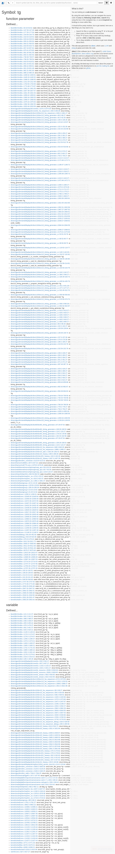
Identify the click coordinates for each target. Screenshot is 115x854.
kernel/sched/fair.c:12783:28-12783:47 (24, 566)
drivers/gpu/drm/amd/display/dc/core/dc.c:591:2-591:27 (30, 661)
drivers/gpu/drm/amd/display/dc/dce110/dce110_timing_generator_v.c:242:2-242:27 (40, 272)
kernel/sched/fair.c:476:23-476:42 (22, 539)
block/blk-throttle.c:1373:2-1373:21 (23, 641)
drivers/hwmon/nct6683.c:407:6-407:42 (24, 463)
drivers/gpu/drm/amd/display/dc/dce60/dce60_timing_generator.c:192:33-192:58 (38, 436)
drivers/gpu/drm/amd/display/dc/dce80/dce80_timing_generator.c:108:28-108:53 (38, 443)
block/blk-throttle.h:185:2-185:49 (22, 659)
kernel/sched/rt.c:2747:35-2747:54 (22, 582)
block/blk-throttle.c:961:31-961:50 (22, 70)
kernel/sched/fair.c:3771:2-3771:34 (23, 843)
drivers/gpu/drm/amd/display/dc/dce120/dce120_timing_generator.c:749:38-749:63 (39, 400)
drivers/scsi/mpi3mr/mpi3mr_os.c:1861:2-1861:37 (28, 481)
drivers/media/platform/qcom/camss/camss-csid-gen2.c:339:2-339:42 (35, 782)
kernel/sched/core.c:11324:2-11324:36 (24, 836)
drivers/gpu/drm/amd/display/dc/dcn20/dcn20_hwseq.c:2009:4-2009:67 (35, 733)
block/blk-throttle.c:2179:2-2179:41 (23, 654)
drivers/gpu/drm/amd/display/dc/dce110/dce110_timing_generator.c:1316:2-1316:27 (40, 171)
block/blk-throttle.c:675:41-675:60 (22, 50)
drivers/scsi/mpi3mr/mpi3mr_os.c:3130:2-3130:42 (28, 796)
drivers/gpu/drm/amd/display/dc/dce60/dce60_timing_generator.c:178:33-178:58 (38, 434)
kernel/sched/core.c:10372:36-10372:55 (24, 501)
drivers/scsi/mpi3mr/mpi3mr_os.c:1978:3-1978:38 (28, 793)
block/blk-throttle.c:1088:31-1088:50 (23, 79)
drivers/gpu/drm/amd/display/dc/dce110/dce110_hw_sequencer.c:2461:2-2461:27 (39, 113)
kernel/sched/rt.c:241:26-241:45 (22, 577)
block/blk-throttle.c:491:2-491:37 (22, 627)
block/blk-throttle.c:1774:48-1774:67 (23, 86)
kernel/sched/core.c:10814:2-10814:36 (24, 825)
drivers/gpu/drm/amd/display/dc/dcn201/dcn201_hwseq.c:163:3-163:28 (35, 456)
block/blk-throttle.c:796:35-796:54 (22, 59)
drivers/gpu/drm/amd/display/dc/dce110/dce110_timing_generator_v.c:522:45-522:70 (40, 290)
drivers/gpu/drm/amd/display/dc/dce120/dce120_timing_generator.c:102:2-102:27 (39, 326)
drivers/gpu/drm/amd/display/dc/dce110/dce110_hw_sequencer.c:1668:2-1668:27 (39, 684)
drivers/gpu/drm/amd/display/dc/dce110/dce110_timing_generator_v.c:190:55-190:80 (40, 259)
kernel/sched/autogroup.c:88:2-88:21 (23, 800)
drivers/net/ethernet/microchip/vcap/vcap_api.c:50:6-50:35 (31, 467)
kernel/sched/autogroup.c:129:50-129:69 (25, 485)
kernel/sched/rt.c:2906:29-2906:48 (22, 593)
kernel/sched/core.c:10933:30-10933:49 (24, 514)
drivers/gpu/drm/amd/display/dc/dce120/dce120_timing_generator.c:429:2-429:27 (39, 369)
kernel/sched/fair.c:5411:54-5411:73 (23, 541)
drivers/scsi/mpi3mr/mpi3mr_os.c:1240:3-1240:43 (28, 791)
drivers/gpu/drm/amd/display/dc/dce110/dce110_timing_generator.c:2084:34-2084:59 (40, 225)
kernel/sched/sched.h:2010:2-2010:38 (24, 849)
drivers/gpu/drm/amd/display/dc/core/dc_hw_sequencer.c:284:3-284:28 (35, 111)
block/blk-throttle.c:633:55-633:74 (22, 46)
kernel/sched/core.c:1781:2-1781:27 (23, 802)
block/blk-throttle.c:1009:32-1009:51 (23, 75)
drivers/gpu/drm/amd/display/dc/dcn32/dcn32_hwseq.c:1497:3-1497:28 (35, 458)
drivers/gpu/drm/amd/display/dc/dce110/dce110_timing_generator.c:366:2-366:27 (39, 138)
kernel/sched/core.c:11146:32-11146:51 (24, 532)
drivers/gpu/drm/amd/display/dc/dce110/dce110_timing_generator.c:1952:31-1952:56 (40, 207)
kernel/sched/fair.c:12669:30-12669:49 (24, 557)
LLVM (107, 46)
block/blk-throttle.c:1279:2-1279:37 (23, 636)
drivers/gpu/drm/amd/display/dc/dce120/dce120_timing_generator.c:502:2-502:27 (39, 373)
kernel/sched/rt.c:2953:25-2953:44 (22, 600)
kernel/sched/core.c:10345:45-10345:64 (24, 496)
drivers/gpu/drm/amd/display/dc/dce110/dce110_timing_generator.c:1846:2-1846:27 (40, 196)
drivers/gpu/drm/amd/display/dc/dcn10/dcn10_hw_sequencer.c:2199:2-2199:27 (38, 704)
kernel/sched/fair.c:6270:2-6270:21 (23, 845)
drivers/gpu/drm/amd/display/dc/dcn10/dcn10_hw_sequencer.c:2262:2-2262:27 (38, 706)
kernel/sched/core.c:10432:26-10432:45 (24, 505)
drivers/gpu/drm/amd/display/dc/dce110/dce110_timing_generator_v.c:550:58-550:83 (40, 295)
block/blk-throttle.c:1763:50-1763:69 (23, 84)
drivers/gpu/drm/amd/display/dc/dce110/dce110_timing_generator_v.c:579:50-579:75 (40, 299)
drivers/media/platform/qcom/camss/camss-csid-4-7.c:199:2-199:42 (34, 780)
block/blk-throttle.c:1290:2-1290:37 (23, 639)
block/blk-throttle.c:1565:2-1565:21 (23, 645)
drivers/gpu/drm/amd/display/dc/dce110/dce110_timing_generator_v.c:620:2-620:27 (40, 313)
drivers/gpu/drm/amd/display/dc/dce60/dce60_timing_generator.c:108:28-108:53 (38, 429)
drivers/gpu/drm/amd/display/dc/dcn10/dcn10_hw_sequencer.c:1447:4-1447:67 (38, 701)
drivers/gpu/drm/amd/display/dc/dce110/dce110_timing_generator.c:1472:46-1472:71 (40, 180)
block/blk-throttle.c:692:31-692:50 (22, 55)
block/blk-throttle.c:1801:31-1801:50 (23, 88)
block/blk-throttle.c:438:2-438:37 (22, 621)
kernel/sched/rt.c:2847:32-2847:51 (22, 588)
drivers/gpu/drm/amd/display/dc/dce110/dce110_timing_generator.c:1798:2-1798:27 (40, 194)
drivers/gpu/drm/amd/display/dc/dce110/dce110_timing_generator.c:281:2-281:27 (39, 135)
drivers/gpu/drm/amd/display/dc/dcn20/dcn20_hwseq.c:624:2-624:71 (34, 726)
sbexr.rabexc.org (87, 53)
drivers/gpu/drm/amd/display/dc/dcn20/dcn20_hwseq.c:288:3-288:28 (34, 454)
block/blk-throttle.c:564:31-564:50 (22, 44)
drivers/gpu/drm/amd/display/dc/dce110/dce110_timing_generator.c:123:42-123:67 (39, 122)
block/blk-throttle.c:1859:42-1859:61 (23, 95)
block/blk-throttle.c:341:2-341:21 (22, 616)
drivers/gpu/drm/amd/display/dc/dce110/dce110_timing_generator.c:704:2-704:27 (39, 156)
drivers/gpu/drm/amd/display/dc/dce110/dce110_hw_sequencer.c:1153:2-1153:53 (39, 681)
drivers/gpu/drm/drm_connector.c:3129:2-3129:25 (28, 769)
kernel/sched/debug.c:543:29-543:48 (23, 537)
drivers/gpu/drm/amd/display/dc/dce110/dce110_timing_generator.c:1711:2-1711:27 (40, 189)
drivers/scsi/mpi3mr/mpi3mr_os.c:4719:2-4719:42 (28, 798)
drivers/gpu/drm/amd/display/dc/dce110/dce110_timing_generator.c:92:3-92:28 (38, 117)
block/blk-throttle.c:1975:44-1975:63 (23, 102)
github (88, 68)
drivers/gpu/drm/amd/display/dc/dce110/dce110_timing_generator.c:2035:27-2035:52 (40, 218)
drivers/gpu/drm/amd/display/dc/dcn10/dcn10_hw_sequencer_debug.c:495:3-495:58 (40, 724)
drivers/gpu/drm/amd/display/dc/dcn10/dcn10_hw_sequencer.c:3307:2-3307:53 (38, 713)
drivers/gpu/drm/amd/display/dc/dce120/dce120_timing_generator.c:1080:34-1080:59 (40, 413)
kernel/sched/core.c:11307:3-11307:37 (24, 834)
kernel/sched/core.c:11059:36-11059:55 (24, 528)
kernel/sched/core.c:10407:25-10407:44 (24, 503)
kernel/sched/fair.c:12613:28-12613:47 (24, 552)
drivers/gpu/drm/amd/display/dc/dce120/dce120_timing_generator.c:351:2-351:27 (39, 360)
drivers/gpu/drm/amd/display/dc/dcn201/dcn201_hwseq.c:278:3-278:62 (35, 753)
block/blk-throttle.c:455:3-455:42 (22, 623)
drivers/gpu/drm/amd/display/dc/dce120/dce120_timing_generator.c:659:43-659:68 (39, 382)
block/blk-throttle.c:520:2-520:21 (22, 630)
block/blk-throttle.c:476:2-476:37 (22, 625)
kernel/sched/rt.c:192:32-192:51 (22, 570)
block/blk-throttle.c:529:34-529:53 (22, 39)
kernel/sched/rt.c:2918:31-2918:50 (22, 595)
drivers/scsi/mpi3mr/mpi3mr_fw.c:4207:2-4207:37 (28, 789)
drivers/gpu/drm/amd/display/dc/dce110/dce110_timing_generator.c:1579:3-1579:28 (40, 187)
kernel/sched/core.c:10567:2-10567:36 (24, 814)
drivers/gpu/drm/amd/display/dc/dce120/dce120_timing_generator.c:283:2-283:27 (39, 355)
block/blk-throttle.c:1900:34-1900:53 (23, 97)
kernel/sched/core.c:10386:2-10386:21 (24, 807)
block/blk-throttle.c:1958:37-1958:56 (23, 100)
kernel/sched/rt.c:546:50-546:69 (22, 579)
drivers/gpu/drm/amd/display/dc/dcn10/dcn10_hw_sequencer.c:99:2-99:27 (36, 690)
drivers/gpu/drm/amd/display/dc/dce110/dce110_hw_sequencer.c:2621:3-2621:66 (39, 686)
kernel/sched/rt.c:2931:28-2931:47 (22, 597)
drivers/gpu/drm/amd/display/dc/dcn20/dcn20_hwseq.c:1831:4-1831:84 (35, 728)
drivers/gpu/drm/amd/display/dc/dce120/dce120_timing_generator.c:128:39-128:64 (39, 328)
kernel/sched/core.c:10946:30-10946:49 (24, 517)
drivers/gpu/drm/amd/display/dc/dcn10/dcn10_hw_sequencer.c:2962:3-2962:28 (38, 708)
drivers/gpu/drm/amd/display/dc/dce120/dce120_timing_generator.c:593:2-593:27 (39, 378)
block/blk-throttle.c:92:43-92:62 (21, 28)
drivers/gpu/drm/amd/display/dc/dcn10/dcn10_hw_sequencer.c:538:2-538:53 (37, 695)
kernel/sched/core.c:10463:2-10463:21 (24, 809)
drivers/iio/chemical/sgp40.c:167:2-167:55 (25, 775)
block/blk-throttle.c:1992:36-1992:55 (23, 104)
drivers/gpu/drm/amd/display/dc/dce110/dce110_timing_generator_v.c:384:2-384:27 (40, 274)
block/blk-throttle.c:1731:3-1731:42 (23, 648)
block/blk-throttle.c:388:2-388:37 (22, 618)
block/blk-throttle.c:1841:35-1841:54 (23, 93)
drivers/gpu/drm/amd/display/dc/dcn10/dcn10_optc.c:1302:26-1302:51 (35, 452)
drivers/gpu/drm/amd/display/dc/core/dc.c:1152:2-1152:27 (31, 666)
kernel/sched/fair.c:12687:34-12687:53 (24, 559)
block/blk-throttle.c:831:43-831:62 (22, 64)
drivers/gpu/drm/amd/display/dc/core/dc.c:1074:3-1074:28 (31, 109)
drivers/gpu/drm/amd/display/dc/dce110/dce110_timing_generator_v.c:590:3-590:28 (40, 304)
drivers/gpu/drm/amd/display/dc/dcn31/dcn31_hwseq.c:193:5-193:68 (34, 762)
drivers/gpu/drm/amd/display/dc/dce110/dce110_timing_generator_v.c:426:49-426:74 (40, 277)
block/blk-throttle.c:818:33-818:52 (22, 61)
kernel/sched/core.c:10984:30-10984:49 (24, 523)
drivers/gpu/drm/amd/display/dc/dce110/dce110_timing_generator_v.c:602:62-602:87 (40, 306)
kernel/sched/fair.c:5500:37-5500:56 (23, 543)
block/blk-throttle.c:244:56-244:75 (22, 35)
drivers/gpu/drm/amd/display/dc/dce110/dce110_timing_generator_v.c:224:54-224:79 (40, 268)
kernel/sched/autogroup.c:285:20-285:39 (25, 487)
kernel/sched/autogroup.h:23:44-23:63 (24, 490)
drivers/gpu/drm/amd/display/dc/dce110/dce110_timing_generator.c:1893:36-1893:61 (40, 198)
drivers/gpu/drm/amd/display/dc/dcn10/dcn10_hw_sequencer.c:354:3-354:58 (37, 692)
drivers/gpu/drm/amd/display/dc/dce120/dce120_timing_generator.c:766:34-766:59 (39, 404)
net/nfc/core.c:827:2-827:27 (20, 852)
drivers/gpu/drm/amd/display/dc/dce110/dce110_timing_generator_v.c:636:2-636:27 (40, 317)
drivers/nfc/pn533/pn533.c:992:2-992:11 (25, 787)
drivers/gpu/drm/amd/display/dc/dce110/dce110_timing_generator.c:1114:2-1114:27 (40, 158)
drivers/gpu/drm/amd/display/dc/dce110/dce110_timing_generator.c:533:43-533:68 (39, 147)
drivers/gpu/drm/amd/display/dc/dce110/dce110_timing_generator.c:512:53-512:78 (39, 142)
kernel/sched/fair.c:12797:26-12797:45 (24, 568)
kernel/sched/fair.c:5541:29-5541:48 (23, 548)
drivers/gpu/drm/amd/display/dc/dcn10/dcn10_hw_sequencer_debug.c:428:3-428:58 (40, 722)
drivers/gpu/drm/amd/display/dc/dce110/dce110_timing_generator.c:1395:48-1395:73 (40, 174)
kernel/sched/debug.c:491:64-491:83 (23, 535)
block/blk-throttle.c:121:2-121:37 (22, 614)
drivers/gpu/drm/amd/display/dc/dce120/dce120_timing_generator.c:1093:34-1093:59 (40, 418)
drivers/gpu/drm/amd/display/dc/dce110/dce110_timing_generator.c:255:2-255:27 (39, 133)
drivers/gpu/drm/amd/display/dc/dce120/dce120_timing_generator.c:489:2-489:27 (39, 371)
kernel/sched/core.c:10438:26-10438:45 (24, 508)
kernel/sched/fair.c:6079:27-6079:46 (23, 550)
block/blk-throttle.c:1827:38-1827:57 (23, 91)
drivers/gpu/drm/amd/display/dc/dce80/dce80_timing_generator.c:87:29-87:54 (38, 438)
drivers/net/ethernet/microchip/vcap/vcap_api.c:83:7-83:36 (31, 469)
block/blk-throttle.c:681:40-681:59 (22, 52)
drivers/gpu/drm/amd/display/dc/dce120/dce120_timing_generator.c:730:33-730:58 (39, 398)
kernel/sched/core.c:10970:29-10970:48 (24, 521)
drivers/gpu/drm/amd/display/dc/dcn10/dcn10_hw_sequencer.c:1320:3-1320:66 (38, 697)
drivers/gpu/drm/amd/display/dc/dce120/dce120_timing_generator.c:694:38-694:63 (39, 391)
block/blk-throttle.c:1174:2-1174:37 (23, 634)
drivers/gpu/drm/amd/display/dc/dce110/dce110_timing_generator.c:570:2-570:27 (39, 151)
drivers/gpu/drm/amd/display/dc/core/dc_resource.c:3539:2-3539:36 (34, 670)
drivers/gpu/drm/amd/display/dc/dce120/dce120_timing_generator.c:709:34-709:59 (39, 396)
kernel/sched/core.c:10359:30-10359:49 (24, 499)
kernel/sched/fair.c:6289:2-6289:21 (23, 847)
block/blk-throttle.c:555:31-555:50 (22, 41)
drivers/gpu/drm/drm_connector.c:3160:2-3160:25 (28, 771)
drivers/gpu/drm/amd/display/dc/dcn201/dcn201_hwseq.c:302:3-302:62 (35, 755)
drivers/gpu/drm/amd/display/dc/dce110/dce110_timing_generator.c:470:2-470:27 (39, 140)
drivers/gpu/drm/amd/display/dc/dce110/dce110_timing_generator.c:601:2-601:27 (39, 153)
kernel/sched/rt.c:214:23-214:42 (22, 575)
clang (73, 48)
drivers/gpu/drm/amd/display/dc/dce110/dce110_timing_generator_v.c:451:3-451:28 (40, 286)
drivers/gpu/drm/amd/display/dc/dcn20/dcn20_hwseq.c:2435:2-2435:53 (35, 735)
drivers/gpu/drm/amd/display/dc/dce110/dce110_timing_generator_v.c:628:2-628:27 (40, 315)
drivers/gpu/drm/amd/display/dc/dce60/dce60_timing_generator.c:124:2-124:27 (38, 431)
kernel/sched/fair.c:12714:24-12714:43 (24, 561)
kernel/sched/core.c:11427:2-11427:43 (24, 840)
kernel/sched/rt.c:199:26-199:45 (22, 573)
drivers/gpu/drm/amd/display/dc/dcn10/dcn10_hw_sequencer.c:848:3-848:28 (37, 447)
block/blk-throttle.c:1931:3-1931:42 (23, 652)
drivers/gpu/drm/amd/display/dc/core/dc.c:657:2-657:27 (30, 663)
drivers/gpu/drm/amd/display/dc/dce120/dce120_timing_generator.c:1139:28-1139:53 (40, 420)
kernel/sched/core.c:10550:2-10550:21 (24, 811)
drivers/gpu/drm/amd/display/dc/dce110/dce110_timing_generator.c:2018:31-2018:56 (40, 216)
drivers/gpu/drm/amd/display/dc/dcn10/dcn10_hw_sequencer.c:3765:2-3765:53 (38, 717)
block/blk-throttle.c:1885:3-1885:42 (23, 650)
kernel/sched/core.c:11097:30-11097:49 (24, 530)
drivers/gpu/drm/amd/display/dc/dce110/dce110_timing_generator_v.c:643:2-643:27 (40, 319)
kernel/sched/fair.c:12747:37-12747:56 (24, 564)
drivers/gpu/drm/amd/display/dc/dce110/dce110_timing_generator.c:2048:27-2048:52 (40, 221)
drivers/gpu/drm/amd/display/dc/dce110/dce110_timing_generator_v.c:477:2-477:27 (40, 288)
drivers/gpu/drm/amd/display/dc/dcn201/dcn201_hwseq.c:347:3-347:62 (35, 760)
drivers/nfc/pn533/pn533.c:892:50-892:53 (25, 474)
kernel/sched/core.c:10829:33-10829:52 (24, 510)
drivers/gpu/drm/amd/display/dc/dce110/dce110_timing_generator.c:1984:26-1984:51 (40, 212)
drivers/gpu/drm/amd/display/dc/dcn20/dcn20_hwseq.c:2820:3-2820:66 (35, 742)
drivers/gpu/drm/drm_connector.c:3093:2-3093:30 (28, 766)
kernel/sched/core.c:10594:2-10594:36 (24, 818)
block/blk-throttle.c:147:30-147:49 (22, 30)
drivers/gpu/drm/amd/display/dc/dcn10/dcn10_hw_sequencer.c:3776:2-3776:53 (38, 719)
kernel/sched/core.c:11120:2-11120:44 (24, 827)
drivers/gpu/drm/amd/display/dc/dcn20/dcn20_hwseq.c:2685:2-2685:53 (35, 737)
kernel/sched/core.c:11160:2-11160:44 (24, 829)
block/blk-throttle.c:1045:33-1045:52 (23, 77)
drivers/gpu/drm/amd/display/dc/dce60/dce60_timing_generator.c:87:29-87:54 (38, 425)
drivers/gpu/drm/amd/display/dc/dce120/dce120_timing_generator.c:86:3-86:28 (38, 324)
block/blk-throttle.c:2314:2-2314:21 (23, 657)
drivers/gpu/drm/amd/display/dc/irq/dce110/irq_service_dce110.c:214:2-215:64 (38, 764)
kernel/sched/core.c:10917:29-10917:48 (24, 512)
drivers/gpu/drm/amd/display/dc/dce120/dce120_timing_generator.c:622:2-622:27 (39, 380)
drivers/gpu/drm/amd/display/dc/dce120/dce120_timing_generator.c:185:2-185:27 (39, 342)
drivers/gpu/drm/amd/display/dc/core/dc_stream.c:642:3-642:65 (33, 677)
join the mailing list (102, 66)
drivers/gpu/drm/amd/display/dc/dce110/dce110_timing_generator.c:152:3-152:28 (39, 126)
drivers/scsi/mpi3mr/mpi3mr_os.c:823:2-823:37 (27, 478)
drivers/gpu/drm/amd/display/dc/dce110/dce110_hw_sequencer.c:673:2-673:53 (38, 679)
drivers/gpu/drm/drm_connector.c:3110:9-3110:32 (28, 461)
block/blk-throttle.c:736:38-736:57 (22, 57)
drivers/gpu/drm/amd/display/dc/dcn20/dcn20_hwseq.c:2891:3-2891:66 (35, 749)
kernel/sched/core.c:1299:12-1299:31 (24, 494)
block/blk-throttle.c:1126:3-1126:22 (23, 632)
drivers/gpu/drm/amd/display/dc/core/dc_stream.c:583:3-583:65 (33, 675)
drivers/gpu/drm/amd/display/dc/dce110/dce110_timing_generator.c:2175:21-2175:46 (40, 232)
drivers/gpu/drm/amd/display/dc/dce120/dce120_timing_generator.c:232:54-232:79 (39, 348)
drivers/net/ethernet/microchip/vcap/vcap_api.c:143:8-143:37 (32, 472)
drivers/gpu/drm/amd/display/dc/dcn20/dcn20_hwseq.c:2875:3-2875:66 (35, 746)
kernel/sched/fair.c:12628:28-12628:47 (24, 555)
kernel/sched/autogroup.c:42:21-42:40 (24, 483)
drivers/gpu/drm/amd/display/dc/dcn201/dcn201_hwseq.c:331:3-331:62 (35, 757)
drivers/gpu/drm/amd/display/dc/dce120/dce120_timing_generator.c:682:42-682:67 (39, 387)
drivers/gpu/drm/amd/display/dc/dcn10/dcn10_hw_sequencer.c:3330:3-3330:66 (38, 715)
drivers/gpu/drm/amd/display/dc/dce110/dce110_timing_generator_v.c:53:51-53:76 (39, 234)
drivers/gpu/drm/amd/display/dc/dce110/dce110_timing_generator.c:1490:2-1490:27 (40, 185)
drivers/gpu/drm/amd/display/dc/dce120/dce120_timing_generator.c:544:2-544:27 (39, 375)
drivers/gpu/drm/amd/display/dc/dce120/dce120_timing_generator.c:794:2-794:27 (39, 409)
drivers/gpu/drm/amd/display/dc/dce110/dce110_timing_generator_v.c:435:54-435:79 (40, 281)
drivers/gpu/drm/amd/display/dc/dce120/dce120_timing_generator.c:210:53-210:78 (39, 344)
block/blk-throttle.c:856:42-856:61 (22, 66)
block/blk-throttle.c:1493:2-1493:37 (23, 643)
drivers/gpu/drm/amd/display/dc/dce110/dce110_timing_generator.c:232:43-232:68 (39, 129)
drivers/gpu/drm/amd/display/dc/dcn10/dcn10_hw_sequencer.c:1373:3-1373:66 (38, 699)
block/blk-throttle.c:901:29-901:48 (22, 68)
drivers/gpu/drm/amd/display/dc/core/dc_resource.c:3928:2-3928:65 (34, 672)
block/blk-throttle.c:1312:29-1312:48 (23, 82)
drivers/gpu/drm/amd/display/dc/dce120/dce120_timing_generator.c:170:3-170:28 (39, 339)
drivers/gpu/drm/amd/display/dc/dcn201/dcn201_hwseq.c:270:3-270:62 (35, 751)
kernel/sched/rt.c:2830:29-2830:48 (22, 586)
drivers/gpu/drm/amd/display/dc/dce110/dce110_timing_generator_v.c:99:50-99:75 (39, 243)
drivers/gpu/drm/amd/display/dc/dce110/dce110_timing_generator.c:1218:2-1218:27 (40, 169)
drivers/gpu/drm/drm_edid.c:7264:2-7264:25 (26, 773)
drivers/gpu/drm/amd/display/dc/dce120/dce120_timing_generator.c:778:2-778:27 (39, 407)
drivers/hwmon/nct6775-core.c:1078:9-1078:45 (27, 465)
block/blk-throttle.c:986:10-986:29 (22, 73)
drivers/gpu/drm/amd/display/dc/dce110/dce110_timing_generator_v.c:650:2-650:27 (40, 322)
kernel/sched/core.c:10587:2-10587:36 (24, 816)
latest (100, 3)
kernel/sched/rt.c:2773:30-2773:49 (22, 584)
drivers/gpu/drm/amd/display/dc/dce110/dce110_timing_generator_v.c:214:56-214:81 (40, 263)
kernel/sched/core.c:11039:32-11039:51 (24, 526)
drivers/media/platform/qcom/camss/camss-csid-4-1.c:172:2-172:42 (34, 778)
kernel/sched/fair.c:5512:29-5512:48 (23, 546)
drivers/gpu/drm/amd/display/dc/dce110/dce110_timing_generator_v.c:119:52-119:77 (40, 248)
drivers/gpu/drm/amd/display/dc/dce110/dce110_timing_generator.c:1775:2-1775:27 (40, 191)
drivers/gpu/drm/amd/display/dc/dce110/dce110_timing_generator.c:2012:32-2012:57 (40, 214)
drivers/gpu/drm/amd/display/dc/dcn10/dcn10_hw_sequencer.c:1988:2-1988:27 (38, 449)
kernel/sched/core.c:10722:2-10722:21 (24, 820)
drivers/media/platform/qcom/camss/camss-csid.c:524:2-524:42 (33, 784)
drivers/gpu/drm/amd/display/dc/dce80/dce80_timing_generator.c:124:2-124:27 (38, 445)
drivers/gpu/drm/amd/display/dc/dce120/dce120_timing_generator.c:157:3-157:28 (39, 337)
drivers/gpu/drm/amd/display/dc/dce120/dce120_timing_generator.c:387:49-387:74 (39, 364)
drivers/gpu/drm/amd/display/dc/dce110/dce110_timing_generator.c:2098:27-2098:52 (40, 230)
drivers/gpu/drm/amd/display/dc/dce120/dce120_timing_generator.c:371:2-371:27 (39, 362)
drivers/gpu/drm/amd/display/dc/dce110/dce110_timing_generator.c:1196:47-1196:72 (40, 165)
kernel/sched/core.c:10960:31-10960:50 (24, 519)
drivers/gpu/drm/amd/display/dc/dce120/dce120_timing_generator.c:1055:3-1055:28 (40, 411)
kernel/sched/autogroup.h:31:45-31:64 (24, 492)
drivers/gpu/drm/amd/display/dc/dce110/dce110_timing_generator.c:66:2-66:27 (38, 115)
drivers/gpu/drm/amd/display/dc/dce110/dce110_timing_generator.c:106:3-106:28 (39, 120)
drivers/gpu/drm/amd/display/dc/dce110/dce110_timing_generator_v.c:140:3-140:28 (40, 252)
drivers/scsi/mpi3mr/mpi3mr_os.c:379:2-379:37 (27, 476)
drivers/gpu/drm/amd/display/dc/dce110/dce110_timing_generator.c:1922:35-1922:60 (40, 203)
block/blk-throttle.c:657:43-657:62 (22, 48)
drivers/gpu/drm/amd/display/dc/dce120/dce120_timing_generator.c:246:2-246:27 (39, 353)
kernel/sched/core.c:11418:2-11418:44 (24, 838)
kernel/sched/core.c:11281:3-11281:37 (24, 831)
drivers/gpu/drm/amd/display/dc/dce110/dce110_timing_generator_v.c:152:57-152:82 (40, 254)
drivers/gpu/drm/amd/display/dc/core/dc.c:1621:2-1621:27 (31, 668)
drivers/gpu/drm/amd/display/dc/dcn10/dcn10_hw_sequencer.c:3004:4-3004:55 (38, 710)
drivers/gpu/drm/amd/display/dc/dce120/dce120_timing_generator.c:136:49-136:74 (39, 333)
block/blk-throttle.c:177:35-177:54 (22, 32)
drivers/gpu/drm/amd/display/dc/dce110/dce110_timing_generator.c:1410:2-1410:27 (40, 178)
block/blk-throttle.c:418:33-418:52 (22, 37)
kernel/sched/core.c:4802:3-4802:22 (23, 805)
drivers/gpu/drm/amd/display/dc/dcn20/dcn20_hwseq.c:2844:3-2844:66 (35, 744)
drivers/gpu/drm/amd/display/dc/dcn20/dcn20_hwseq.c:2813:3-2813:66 (35, 740)
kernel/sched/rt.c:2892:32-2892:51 (22, 591)
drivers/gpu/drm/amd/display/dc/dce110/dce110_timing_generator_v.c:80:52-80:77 (39, 239)
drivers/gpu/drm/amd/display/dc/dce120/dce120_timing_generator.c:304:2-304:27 (39, 357)
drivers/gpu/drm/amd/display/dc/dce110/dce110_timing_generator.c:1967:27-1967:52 (40, 209)
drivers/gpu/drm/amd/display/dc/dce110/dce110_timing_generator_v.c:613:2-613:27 (40, 310)
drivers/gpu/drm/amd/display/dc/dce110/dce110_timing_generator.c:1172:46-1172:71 (40, 160)
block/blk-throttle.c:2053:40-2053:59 (23, 106)
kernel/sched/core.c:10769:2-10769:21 (24, 823)
